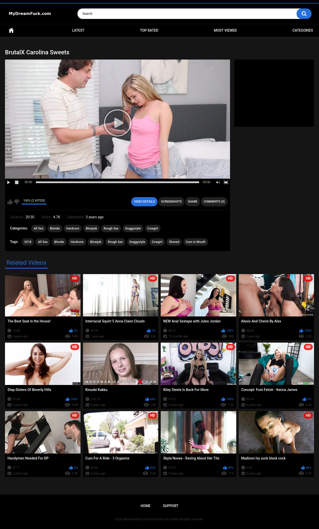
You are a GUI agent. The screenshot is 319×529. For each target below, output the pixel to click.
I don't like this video (16, 201)
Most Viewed (225, 30)
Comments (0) (214, 201)
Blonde (55, 228)
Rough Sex (111, 228)
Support (170, 506)
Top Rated (149, 30)
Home (11, 30)
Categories (303, 30)
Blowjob (91, 228)
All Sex (38, 228)
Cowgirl (153, 228)
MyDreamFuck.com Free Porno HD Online (150, 519)
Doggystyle (133, 228)
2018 (27, 242)
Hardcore (72, 228)
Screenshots (171, 201)
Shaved (174, 242)
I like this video (10, 201)
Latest (78, 30)
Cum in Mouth (196, 242)
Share (192, 201)
